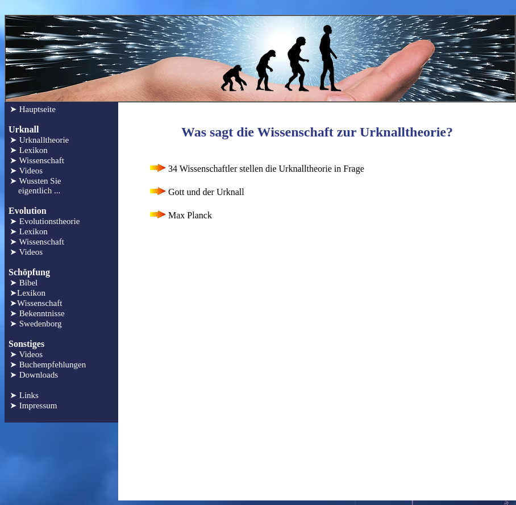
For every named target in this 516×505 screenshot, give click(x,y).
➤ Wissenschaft (37, 160)
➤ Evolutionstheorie (45, 221)
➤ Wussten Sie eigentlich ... (35, 185)
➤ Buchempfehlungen (48, 364)
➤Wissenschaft (36, 303)
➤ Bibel (24, 282)
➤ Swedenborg (35, 323)
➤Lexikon (27, 292)
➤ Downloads (34, 374)
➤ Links (24, 395)
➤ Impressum (33, 405)
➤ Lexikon (29, 150)
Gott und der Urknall (196, 192)
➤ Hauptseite (33, 109)
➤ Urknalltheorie (39, 139)
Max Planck (180, 215)
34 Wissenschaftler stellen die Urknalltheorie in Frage (256, 168)
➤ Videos (26, 170)
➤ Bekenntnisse (37, 313)
